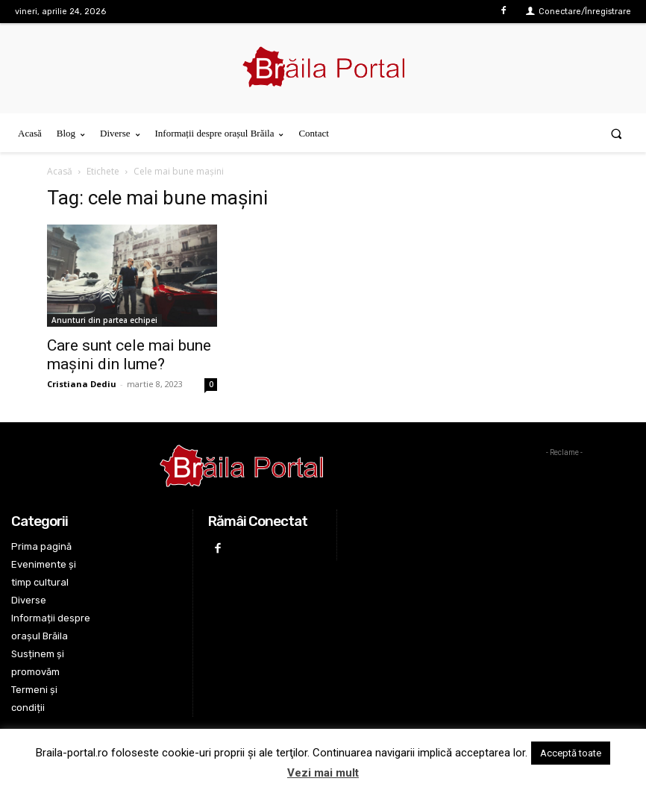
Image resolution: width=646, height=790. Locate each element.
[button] (617, 133)
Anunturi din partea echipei (104, 320)
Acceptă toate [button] (570, 753)
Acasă (59, 171)
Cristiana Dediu (81, 383)
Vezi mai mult (323, 773)
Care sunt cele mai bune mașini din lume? (129, 354)
